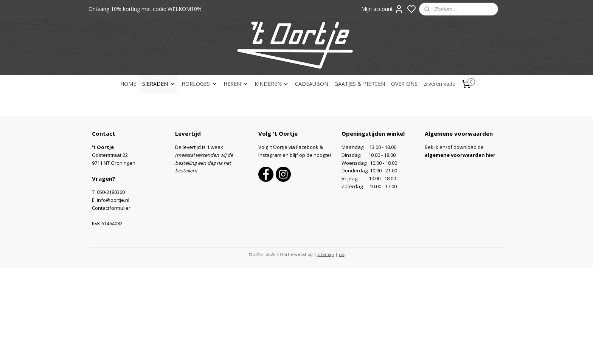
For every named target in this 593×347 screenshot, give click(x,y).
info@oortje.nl (113, 200)
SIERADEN (158, 83)
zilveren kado (440, 83)
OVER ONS (404, 83)
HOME (128, 83)
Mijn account (382, 9)
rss (342, 254)
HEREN (236, 83)
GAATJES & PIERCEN (359, 83)
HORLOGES (199, 83)
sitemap (326, 254)
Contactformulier (111, 207)
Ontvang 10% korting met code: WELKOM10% (145, 8)
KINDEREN (272, 83)
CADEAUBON (311, 83)
